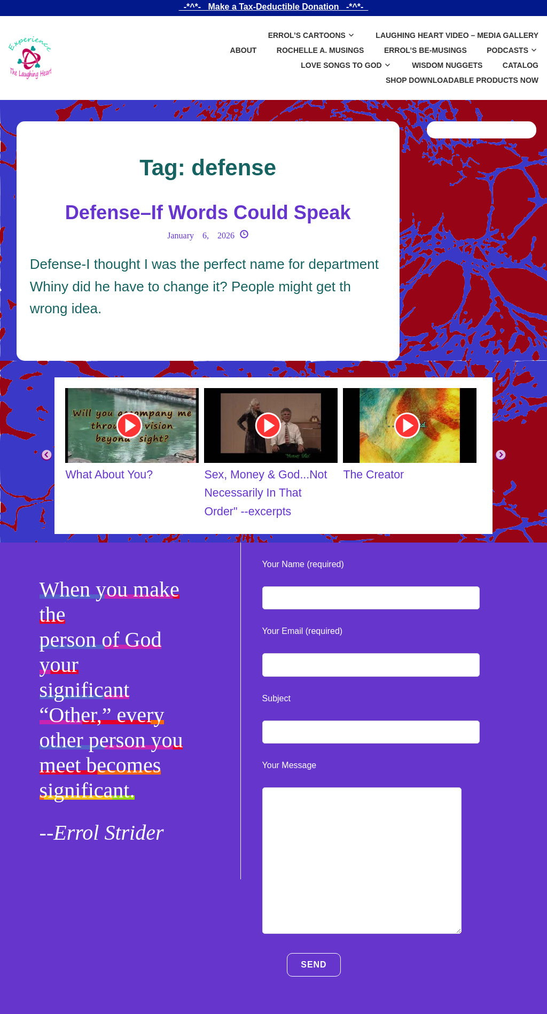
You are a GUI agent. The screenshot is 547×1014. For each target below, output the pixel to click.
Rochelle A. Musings (320, 50)
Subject (276, 698)
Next (500, 455)
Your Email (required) (302, 631)
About (243, 50)
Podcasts (507, 50)
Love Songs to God (341, 65)
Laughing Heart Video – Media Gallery (457, 35)
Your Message (289, 765)
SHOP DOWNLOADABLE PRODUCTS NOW (462, 80)
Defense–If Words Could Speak (207, 211)
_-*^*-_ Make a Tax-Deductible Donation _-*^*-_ (273, 6)
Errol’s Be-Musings (425, 50)
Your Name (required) (303, 564)
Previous (46, 455)
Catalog (520, 65)
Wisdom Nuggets (447, 65)
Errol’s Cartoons (307, 35)
